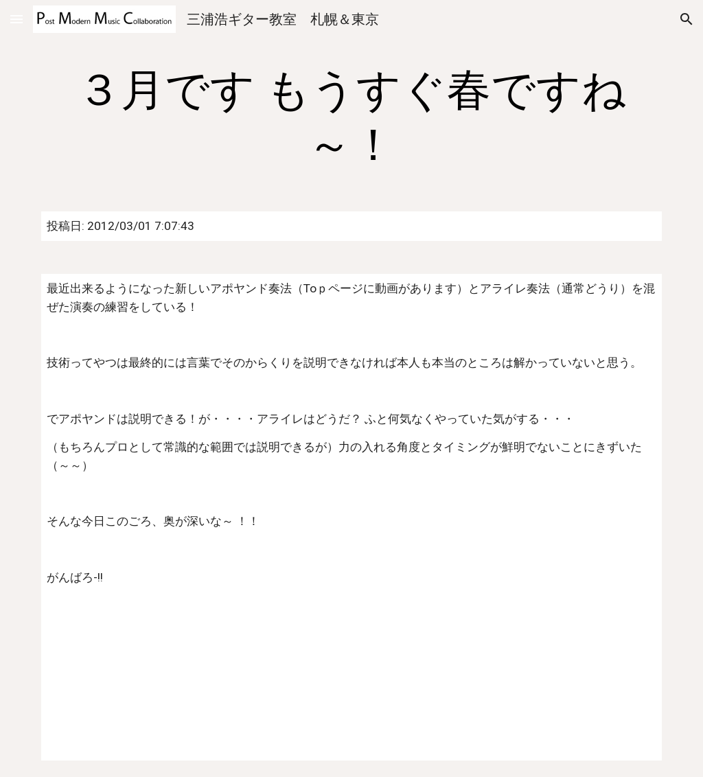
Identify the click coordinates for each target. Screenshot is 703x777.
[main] (351, 118)
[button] (16, 19)
